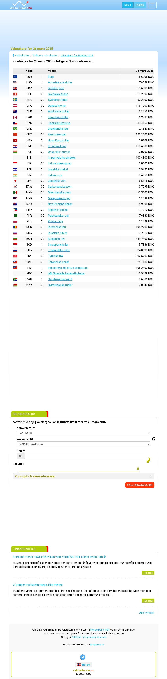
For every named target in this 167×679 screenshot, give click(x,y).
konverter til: (25, 439)
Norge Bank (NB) (100, 629)
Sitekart (76, 637)
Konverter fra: (26, 428)
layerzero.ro (97, 644)
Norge (83, 664)
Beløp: (21, 451)
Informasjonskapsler (95, 637)
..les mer (148, 572)
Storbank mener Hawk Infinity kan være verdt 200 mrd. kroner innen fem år (59, 556)
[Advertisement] (83, 29)
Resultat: (18, 463)
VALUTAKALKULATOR (139, 485)
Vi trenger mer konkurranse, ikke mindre (38, 584)
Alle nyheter (146, 612)
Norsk (127, 5)
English (140, 5)
